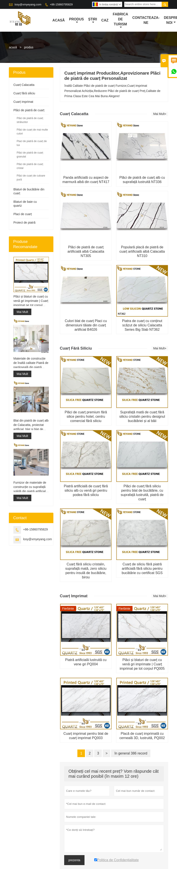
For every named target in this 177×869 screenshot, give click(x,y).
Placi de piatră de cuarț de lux (32, 143)
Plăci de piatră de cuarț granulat (30, 154)
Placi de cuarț (22, 214)
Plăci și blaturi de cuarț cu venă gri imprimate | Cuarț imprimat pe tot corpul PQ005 (30, 301)
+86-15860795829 (61, 4)
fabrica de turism (120, 20)
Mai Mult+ (159, 114)
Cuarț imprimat (23, 101)
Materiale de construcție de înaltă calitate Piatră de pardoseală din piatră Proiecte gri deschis (30, 363)
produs (76, 20)
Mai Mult (22, 312)
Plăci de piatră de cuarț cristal (30, 166)
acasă (59, 20)
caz (104, 20)
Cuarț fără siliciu (24, 93)
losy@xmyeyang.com (28, 4)
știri (92, 20)
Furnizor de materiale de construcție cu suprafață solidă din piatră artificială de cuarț (30, 487)
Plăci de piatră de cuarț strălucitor (30, 120)
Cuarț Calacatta (23, 85)
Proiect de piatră (24, 222)
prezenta (74, 860)
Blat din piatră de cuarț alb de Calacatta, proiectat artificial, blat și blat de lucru (31, 425)
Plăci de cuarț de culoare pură (31, 177)
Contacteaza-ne (145, 20)
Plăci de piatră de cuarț (28, 110)
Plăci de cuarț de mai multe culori (32, 131)
